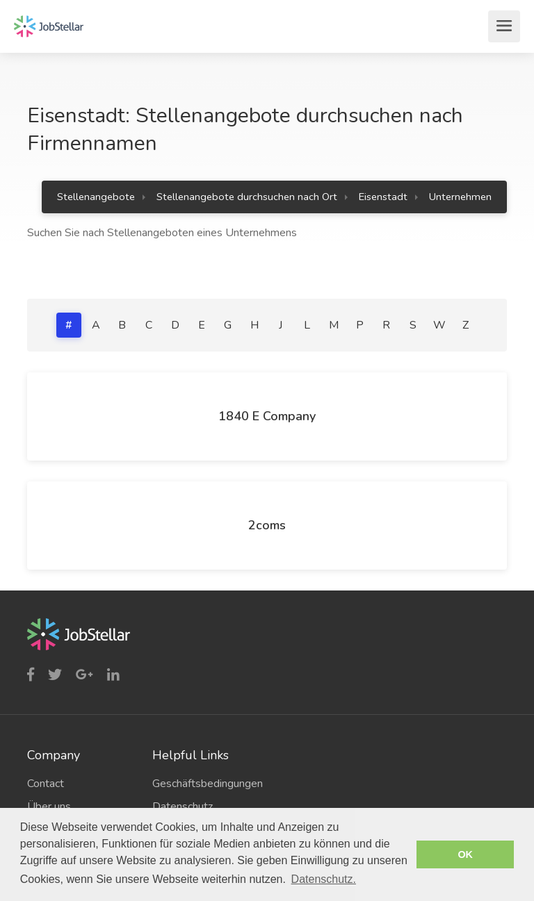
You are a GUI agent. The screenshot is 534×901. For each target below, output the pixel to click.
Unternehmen (460, 197)
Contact (45, 783)
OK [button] (465, 854)
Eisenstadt (383, 197)
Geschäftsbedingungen (204, 783)
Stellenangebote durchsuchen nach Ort (246, 197)
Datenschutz (182, 806)
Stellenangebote (96, 197)
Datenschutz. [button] (323, 879)
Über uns (49, 806)
